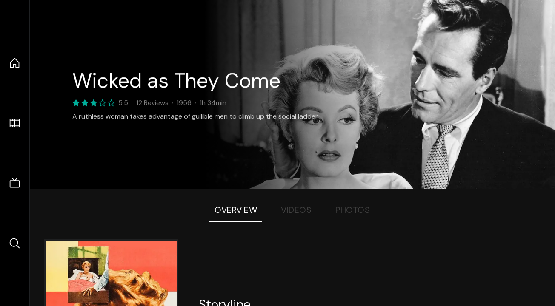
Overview (236, 209)
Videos (296, 209)
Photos (352, 209)
